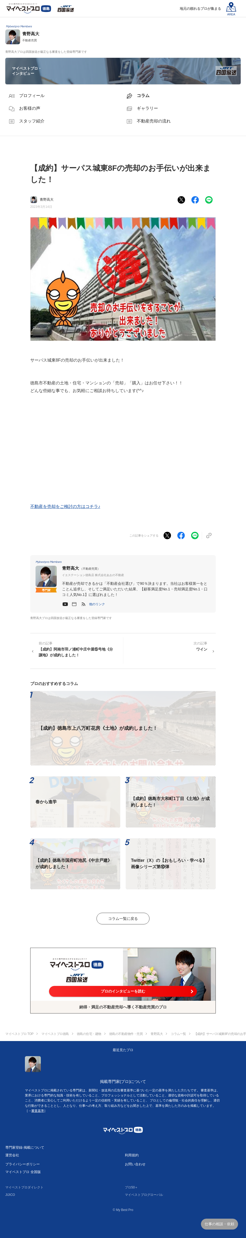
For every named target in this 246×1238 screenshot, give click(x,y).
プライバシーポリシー (22, 1164)
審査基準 (37, 1111)
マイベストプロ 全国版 (23, 1172)
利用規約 (132, 1155)
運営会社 (12, 1155)
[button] (97, 604)
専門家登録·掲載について (24, 1147)
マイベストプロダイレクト (24, 1187)
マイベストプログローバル (144, 1195)
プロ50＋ (131, 1187)
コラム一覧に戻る (123, 918)
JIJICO (10, 1195)
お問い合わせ (135, 1164)
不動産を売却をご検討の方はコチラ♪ (65, 506)
